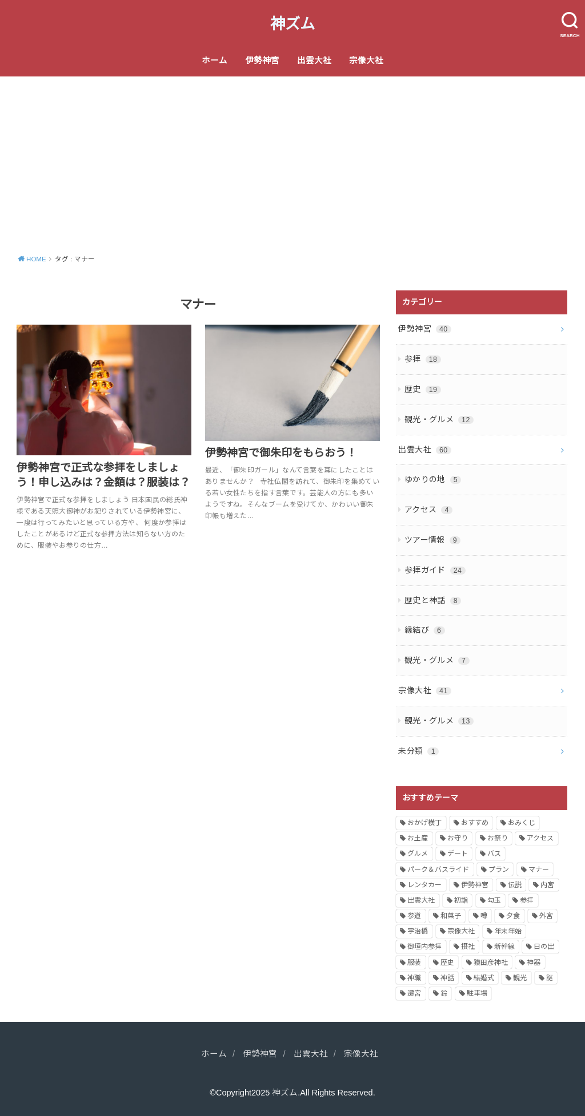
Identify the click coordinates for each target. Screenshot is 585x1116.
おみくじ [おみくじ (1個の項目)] (521, 823)
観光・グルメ (439, 419)
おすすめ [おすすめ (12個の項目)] (474, 823)
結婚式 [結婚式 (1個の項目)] (484, 978)
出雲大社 (314, 60)
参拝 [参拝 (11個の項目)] (527, 900)
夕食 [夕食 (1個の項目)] (513, 916)
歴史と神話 (432, 600)
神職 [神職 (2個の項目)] (414, 978)
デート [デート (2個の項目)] (457, 854)
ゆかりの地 (432, 479)
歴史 (422, 389)
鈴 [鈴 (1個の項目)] (443, 993)
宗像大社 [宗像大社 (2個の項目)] (461, 931)
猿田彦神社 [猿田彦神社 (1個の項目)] (491, 963)
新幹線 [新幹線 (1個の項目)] (504, 947)
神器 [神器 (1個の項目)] (533, 963)
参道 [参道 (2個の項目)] (414, 916)
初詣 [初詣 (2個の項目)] (461, 900)
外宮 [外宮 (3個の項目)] (546, 916)
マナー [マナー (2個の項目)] (538, 870)
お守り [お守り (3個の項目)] (457, 838)
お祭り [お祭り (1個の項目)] (497, 838)
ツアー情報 (432, 539)
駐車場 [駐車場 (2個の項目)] (477, 993)
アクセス (428, 509)
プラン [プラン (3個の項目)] (498, 870)
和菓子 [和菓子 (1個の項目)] (450, 916)
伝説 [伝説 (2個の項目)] (515, 885)
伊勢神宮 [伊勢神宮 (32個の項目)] (474, 885)
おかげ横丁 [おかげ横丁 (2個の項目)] (424, 823)
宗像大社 (366, 60)
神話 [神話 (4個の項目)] (447, 978)
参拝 (422, 358)
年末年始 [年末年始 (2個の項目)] (508, 931)
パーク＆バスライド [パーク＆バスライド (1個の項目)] (438, 870)
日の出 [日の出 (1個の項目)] (544, 947)
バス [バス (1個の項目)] (494, 854)
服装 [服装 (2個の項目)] (414, 963)
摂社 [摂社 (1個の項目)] (468, 947)
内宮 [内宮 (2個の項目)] (547, 885)
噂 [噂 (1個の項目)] (483, 916)
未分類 (418, 750)
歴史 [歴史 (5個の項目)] (447, 963)
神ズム (292, 24)
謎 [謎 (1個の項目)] (549, 978)
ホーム (214, 60)
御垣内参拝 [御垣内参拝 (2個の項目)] (424, 947)
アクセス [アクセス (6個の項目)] (540, 838)
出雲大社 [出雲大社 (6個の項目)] (421, 900)
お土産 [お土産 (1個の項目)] (417, 838)
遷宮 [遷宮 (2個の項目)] (414, 993)
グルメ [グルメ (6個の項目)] (417, 854)
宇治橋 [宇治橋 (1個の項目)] (417, 931)
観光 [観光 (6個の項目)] (520, 978)
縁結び (424, 629)
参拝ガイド (435, 570)
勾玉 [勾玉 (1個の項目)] (494, 900)
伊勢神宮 (262, 60)
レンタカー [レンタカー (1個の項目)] (424, 885)
